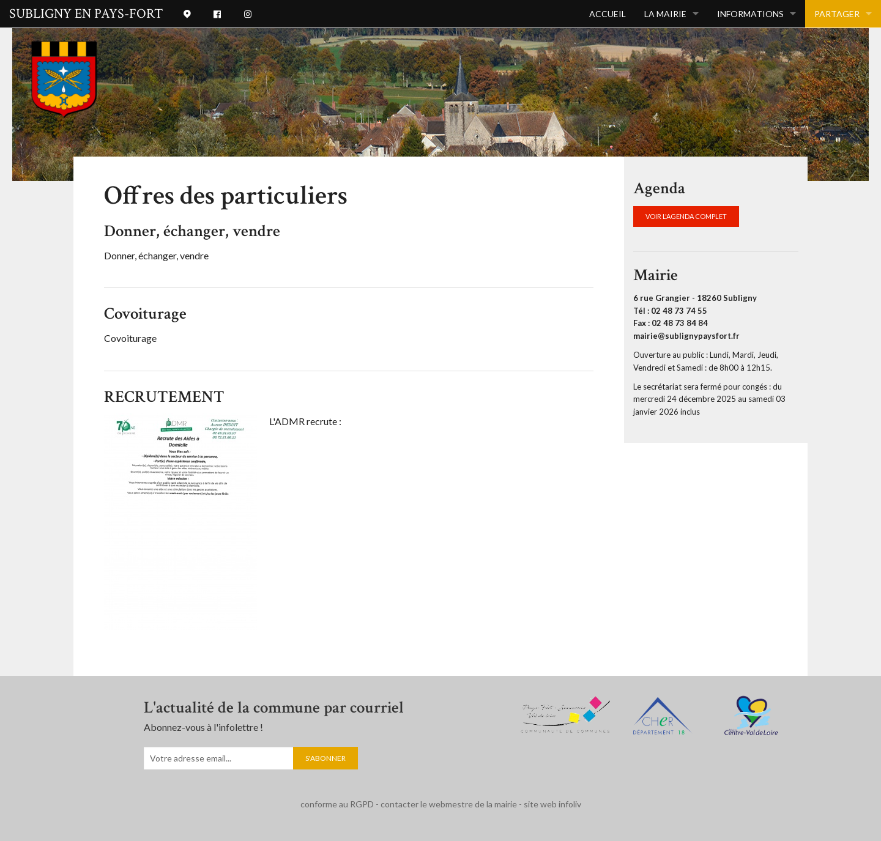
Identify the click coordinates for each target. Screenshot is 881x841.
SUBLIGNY (86, 14)
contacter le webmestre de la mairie (449, 804)
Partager (837, 14)
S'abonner (325, 758)
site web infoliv (552, 804)
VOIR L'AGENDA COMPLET (686, 216)
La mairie (665, 14)
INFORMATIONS (750, 14)
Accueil (607, 14)
